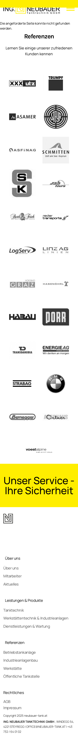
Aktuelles (11, 584)
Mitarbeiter (12, 575)
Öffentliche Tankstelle (21, 676)
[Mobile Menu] (69, 9)
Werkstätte (12, 668)
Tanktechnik (13, 610)
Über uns (12, 558)
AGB (6, 701)
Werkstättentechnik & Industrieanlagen (35, 618)
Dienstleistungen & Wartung (26, 626)
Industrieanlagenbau (20, 660)
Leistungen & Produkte (24, 600)
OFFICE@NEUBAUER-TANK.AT (46, 727)
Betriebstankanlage (19, 652)
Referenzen (15, 642)
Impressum (12, 707)
